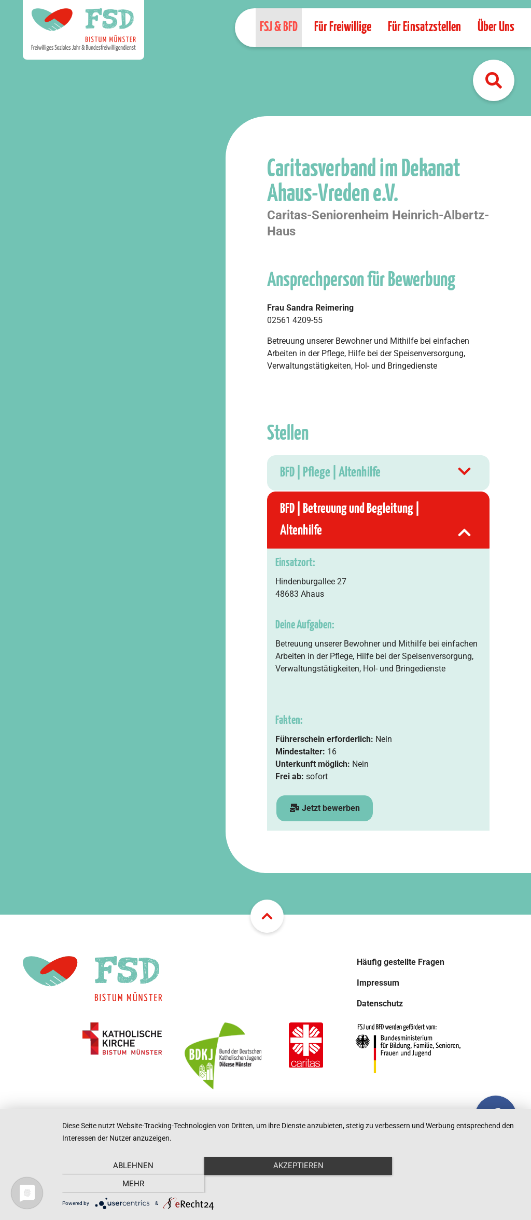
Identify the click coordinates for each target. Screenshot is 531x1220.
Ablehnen (131, 1183)
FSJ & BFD (279, 27)
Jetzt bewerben (324, 808)
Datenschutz (380, 1003)
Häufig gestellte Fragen (400, 962)
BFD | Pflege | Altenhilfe (376, 473)
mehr (452, 1183)
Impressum (378, 983)
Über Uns (496, 27)
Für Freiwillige (342, 27)
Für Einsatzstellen (424, 27)
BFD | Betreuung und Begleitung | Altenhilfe (376, 522)
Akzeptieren (291, 1183)
